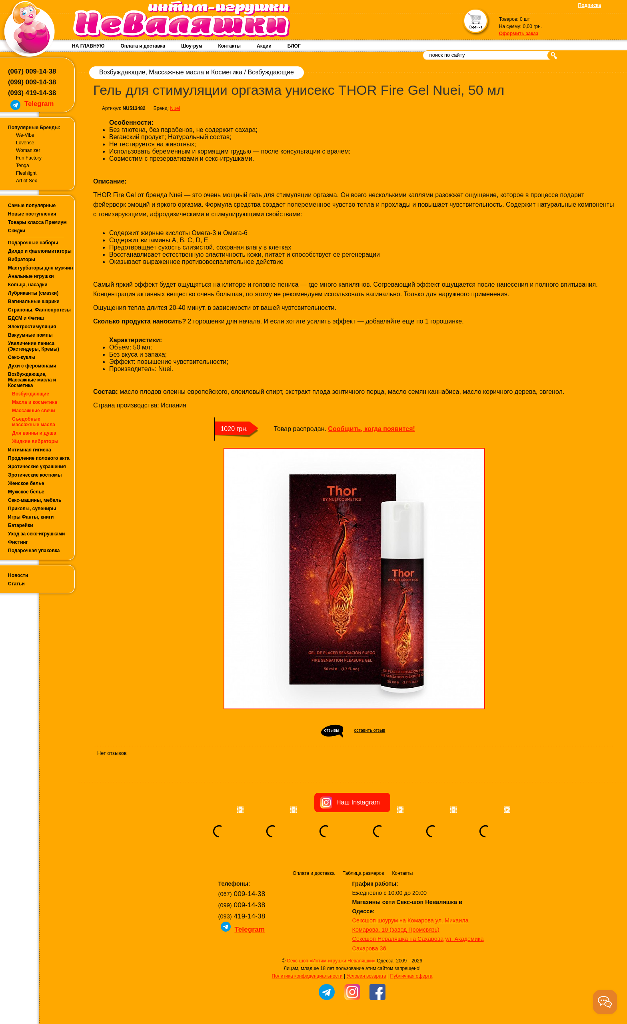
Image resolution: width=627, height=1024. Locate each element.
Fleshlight (26, 173)
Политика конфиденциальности (307, 976)
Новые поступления (32, 214)
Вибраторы (21, 259)
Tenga (22, 165)
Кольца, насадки (28, 284)
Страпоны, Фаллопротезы (39, 310)
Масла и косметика (34, 402)
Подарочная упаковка (34, 550)
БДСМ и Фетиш (26, 318)
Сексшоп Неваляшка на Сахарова (398, 939)
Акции (264, 46)
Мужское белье (26, 492)
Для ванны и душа (34, 433)
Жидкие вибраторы (35, 441)
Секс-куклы (22, 357)
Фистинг (18, 542)
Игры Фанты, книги (31, 517)
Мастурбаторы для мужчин (40, 268)
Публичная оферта (411, 976)
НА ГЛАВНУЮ (88, 46)
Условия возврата (366, 976)
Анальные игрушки (31, 276)
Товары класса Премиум (37, 222)
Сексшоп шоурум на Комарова (393, 920)
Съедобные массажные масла (33, 421)
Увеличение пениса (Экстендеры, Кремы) (33, 346)
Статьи (16, 584)
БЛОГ (294, 46)
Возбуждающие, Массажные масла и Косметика (32, 379)
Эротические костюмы (35, 475)
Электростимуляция (32, 326)
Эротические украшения (37, 466)
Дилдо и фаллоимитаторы (40, 251)
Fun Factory (29, 158)
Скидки (16, 231)
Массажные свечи (33, 410)
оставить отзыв (369, 730)
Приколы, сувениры (32, 508)
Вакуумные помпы (30, 335)
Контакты (229, 46)
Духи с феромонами (32, 366)
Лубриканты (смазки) (33, 293)
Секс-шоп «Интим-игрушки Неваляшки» (331, 961)
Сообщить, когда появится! (371, 428)
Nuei (175, 108)
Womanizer (28, 150)
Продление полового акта (39, 458)
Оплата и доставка (142, 46)
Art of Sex (26, 181)
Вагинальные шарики (34, 301)
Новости (18, 575)
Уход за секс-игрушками (36, 534)
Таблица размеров (363, 873)
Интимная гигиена (29, 450)
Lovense (25, 143)
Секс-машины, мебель (34, 500)
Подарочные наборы (33, 243)
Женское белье (26, 483)
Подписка (589, 5)
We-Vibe (25, 135)
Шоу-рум (191, 46)
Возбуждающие (30, 394)
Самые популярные (32, 205)
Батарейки (20, 525)
